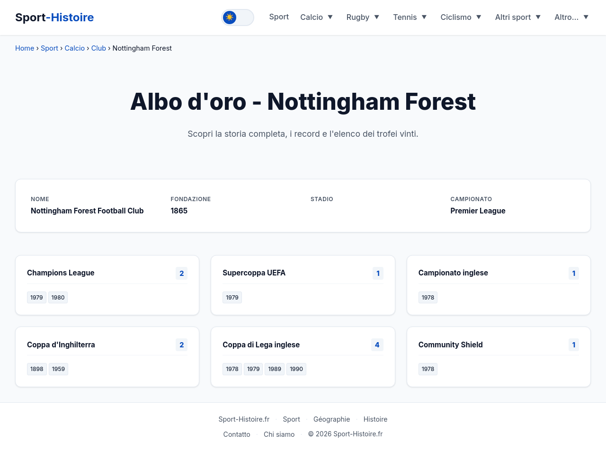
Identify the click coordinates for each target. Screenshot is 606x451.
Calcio (311, 17)
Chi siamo (279, 434)
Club (98, 48)
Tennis (405, 17)
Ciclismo (456, 17)
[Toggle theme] (237, 17)
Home (24, 48)
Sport (54, 17)
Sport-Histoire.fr (243, 419)
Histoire (376, 419)
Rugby (358, 17)
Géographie (331, 419)
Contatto (236, 434)
